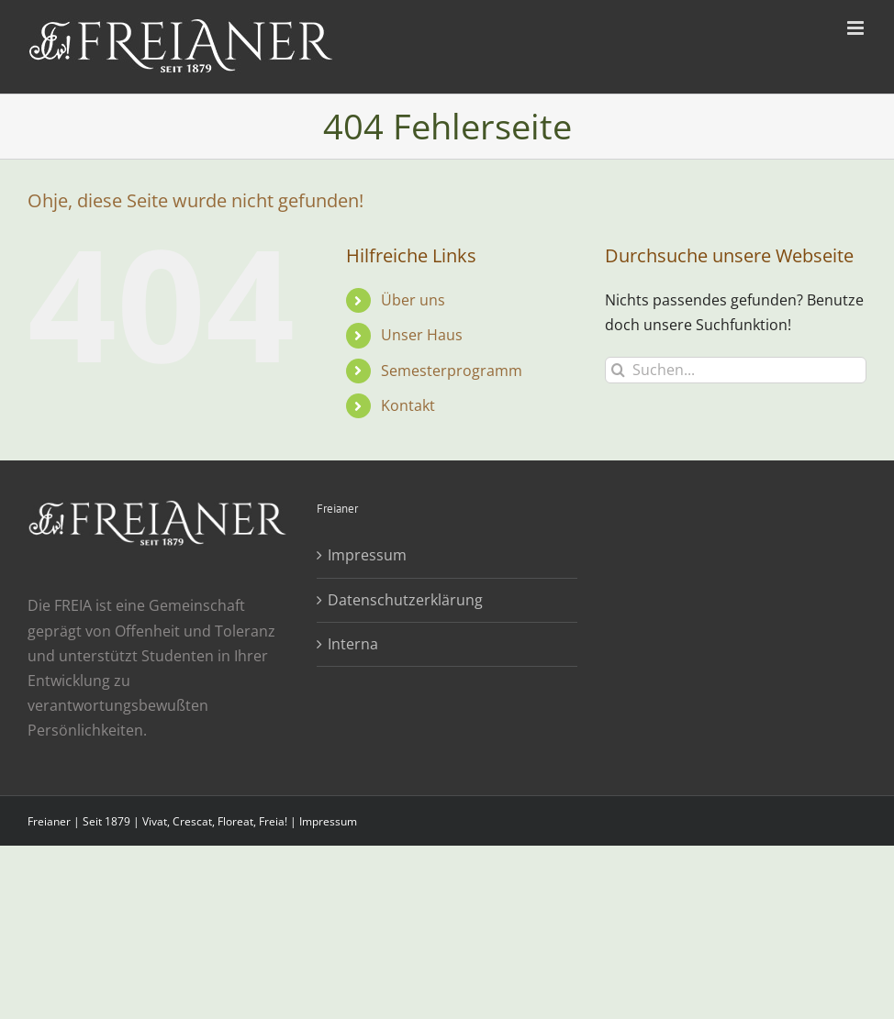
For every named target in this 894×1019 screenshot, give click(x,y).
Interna (353, 644)
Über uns (413, 300)
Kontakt (408, 405)
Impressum (367, 555)
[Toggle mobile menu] (856, 28)
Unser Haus (422, 335)
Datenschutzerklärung (405, 600)
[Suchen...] (735, 370)
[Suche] (618, 370)
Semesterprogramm (451, 370)
